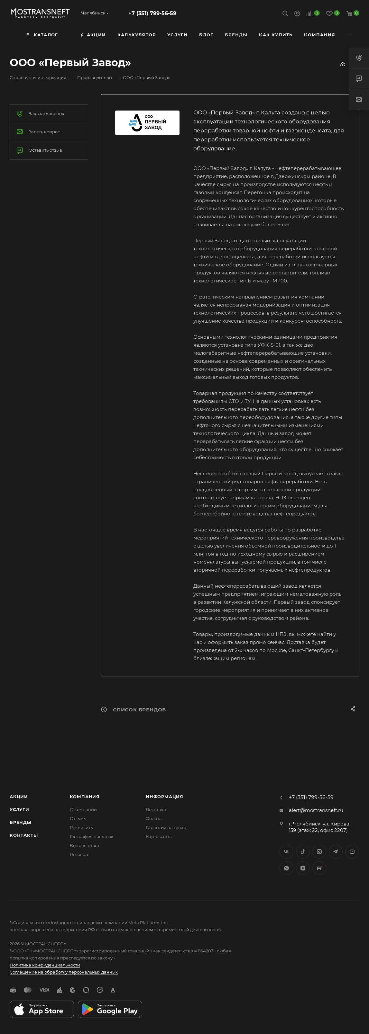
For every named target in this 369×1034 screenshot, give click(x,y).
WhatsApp (286, 868)
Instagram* (319, 852)
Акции (19, 796)
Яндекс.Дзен (303, 868)
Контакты (24, 835)
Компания (85, 796)
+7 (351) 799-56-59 (152, 13)
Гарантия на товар (166, 827)
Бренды (21, 822)
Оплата (154, 818)
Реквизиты (82, 827)
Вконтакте (286, 852)
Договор (79, 854)
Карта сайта (159, 836)
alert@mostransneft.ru (316, 810)
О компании (83, 809)
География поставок (92, 836)
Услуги (19, 809)
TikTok (319, 868)
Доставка (156, 809)
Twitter (303, 852)
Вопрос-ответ (84, 845)
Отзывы (78, 818)
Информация (164, 796)
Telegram (336, 852)
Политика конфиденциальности (45, 964)
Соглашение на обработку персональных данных (64, 972)
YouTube (352, 852)
